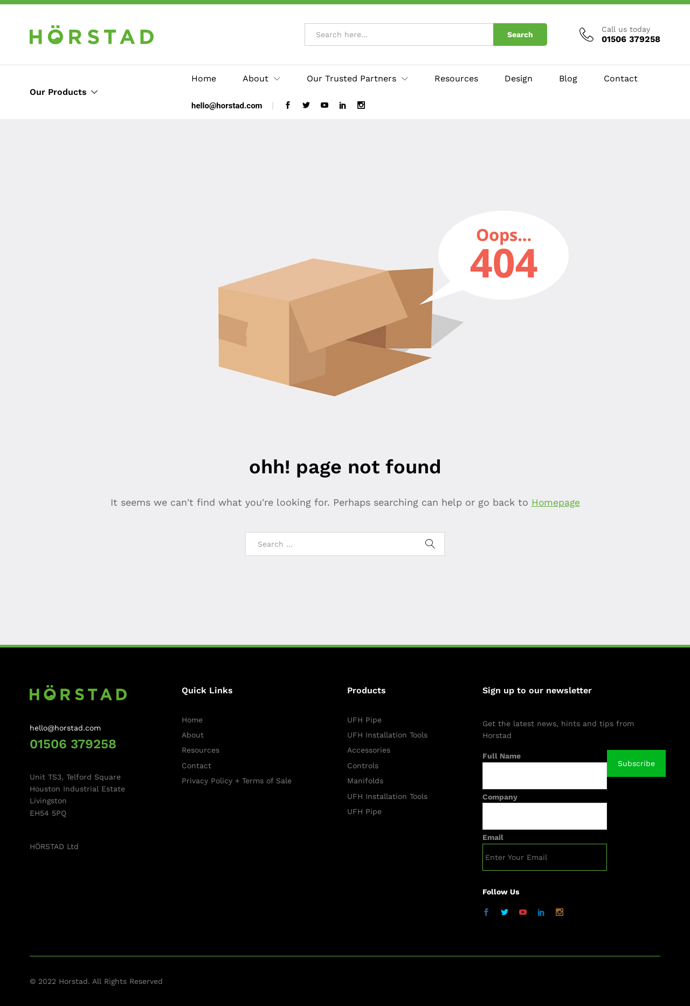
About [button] (255, 78)
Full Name (501, 756)
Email (492, 837)
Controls (362, 765)
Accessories (368, 750)
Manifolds (365, 780)
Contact (621, 78)
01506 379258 (73, 744)
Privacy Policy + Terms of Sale (237, 780)
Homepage (556, 502)
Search (520, 34)
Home (203, 78)
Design (519, 78)
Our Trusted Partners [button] (351, 78)
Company (500, 797)
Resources (456, 78)
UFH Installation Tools (387, 735)
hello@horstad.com (227, 106)
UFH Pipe (364, 719)
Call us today (626, 29)
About (193, 735)
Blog (568, 78)
